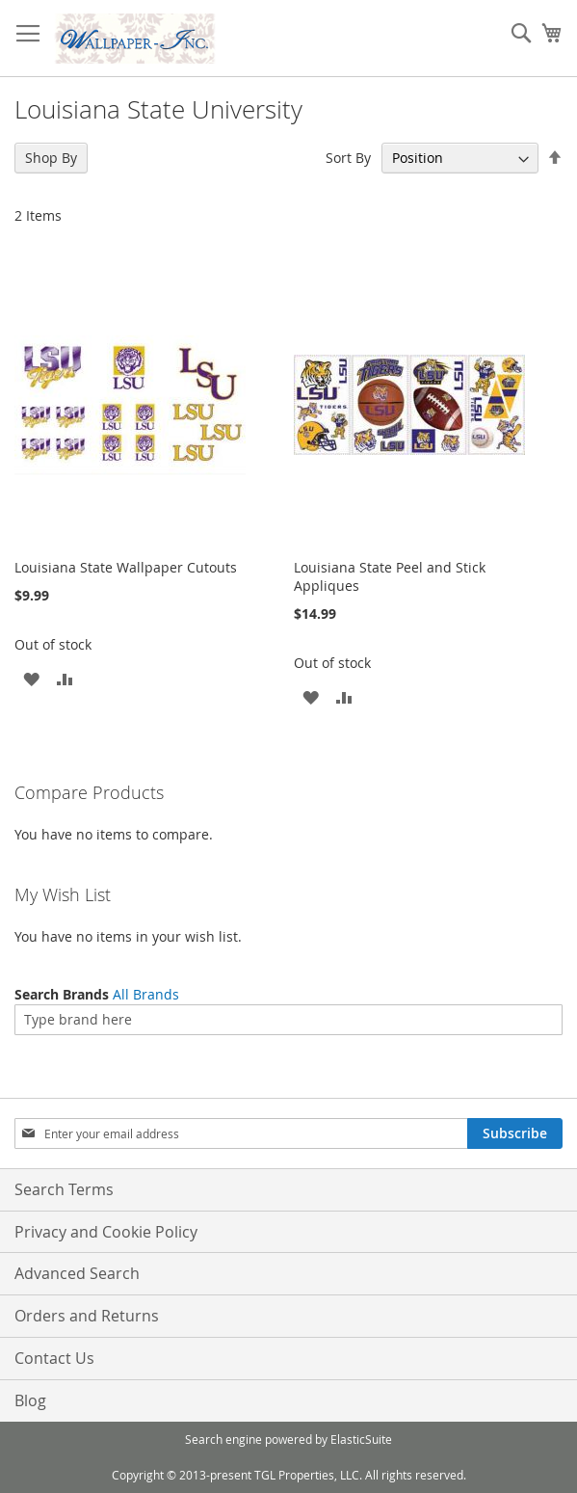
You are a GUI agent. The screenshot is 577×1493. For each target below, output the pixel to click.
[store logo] (135, 38)
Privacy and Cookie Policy (105, 1231)
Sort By (348, 157)
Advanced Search (77, 1273)
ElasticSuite (361, 1439)
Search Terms (64, 1189)
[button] (31, 678)
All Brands (146, 994)
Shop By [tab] (51, 157)
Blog (30, 1400)
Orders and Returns (86, 1315)
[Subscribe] (515, 1133)
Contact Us (54, 1358)
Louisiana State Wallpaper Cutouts (125, 567)
